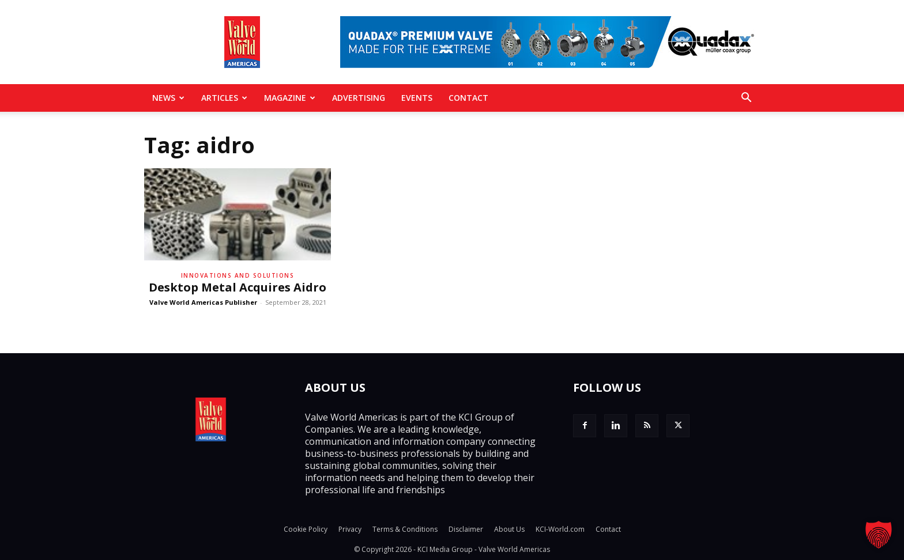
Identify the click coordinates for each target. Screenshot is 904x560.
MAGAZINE (289, 97)
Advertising (358, 97)
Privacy (349, 529)
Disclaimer (466, 529)
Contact (468, 97)
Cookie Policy (305, 529)
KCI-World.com (560, 529)
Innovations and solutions (238, 275)
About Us (509, 529)
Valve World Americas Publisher (203, 302)
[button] (746, 98)
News (168, 97)
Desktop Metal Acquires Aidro (237, 287)
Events (416, 97)
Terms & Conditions (405, 529)
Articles (224, 97)
